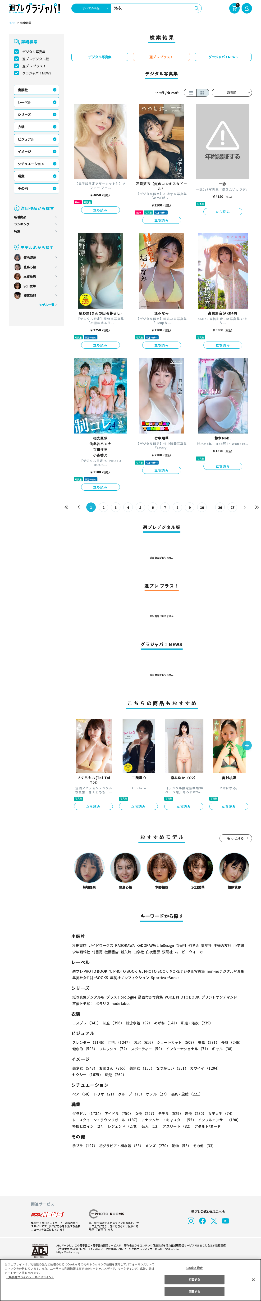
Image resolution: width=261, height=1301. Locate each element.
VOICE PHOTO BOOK (180, 997)
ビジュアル (26, 139)
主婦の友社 (222, 945)
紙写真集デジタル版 (88, 997)
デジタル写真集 (34, 51)
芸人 (150, 1126)
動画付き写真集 (149, 997)
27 (232, 507)
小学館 (238, 945)
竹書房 (97, 951)
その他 (23, 188)
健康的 (84, 1048)
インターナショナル (187, 1048)
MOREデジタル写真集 (184, 971)
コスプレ (86, 1022)
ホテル (156, 1093)
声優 (193, 1113)
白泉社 (138, 951)
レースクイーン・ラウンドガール (105, 1119)
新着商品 (20, 217)
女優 (144, 1113)
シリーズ (24, 114)
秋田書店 (79, 945)
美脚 (206, 1042)
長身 (229, 1042)
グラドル (87, 1113)
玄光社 (180, 945)
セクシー (235, 1068)
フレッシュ (113, 1048)
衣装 (21, 126)
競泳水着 (138, 1022)
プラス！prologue (120, 997)
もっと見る (235, 838)
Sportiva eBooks (163, 977)
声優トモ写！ (83, 1003)
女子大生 (219, 1113)
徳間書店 (112, 951)
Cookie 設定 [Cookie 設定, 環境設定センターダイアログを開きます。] (194, 1268)
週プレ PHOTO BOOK (89, 971)
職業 (21, 176)
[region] (130, 1280)
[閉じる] (253, 1279)
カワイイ (203, 1068)
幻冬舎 (193, 945)
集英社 (205, 945)
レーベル (24, 102)
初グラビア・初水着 (120, 1145)
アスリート (176, 1126)
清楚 (82, 1074)
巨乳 (119, 1042)
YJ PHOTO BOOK (121, 971)
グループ (130, 1093)
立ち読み (100, 210)
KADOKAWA (124, 945)
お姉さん (113, 1068)
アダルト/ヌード (206, 1126)
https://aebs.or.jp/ (67, 1252)
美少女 (84, 1068)
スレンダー (89, 1042)
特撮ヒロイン (88, 1126)
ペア (81, 1093)
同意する (194, 1291)
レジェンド (123, 1126)
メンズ (156, 1145)
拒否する (194, 1279)
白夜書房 (153, 951)
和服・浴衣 (195, 1022)
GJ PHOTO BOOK (151, 971)
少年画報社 (81, 951)
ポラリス (103, 1003)
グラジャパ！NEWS (36, 73)
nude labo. (120, 1003)
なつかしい (171, 1068)
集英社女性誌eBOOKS (90, 977)
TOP (12, 23)
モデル (169, 1113)
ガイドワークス (100, 945)
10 (202, 507)
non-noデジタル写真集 (221, 971)
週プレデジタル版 (35, 58)
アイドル (118, 1113)
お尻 (143, 1042)
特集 (17, 231)
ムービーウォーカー (190, 951)
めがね (165, 1022)
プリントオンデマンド (217, 997)
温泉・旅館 (185, 1093)
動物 (180, 1145)
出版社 (23, 89)
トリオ (104, 1093)
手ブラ (84, 1145)
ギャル (222, 1048)
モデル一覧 (46, 304)
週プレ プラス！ (34, 66)
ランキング (21, 224)
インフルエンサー (218, 1119)
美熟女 (140, 1068)
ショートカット (174, 1042)
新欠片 (126, 951)
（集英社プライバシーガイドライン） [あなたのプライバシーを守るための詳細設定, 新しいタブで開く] (30, 1277)
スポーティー (146, 1048)
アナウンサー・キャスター (168, 1119)
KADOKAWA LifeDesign (154, 945)
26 (220, 507)
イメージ (24, 151)
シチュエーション (31, 163)
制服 (112, 1022)
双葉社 (167, 951)
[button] (247, 746)
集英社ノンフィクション (128, 977)
